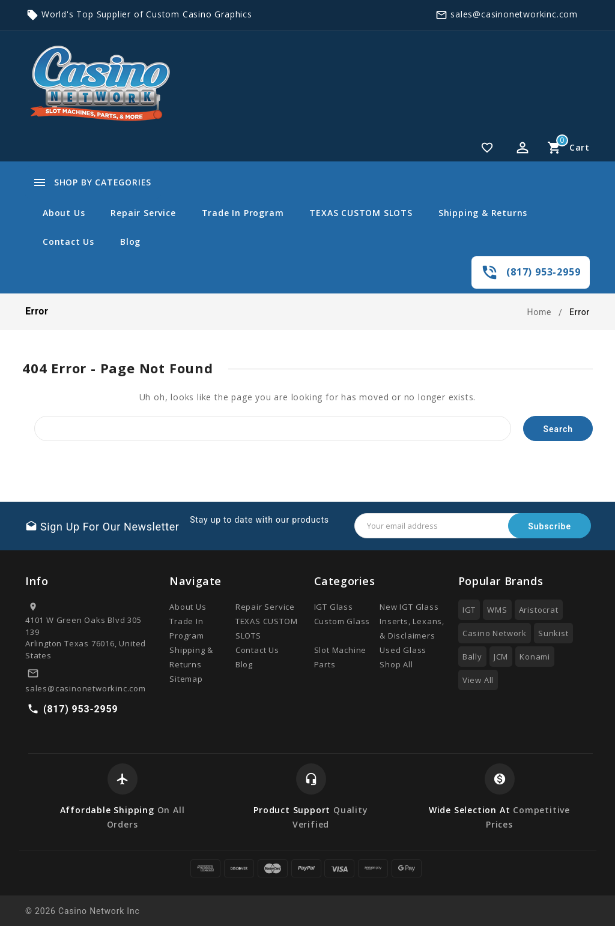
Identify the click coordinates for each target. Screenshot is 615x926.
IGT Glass (333, 606)
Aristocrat (539, 609)
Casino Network (494, 633)
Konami (535, 656)
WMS (497, 609)
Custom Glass (342, 621)
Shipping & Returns (482, 212)
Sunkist (553, 633)
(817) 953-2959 (543, 271)
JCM (501, 656)
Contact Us (68, 241)
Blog (130, 241)
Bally (472, 656)
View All (478, 680)
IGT (469, 609)
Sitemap (186, 678)
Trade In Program (243, 212)
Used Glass (403, 650)
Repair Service (143, 212)
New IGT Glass (409, 606)
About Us (64, 212)
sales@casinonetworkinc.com (514, 14)
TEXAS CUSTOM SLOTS (360, 212)
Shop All (396, 664)
